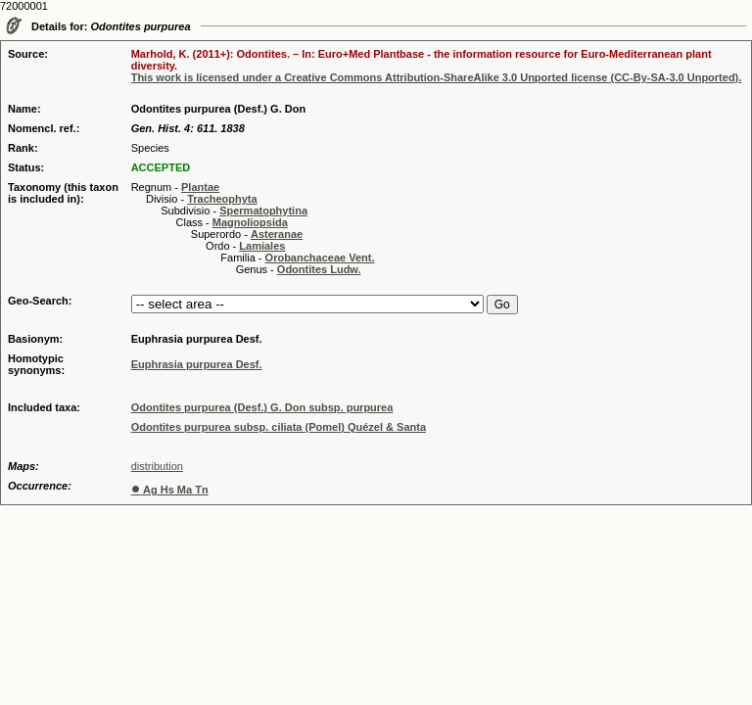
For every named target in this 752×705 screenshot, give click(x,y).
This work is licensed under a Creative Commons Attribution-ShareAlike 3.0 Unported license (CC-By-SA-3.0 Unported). (436, 77)
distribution (157, 466)
